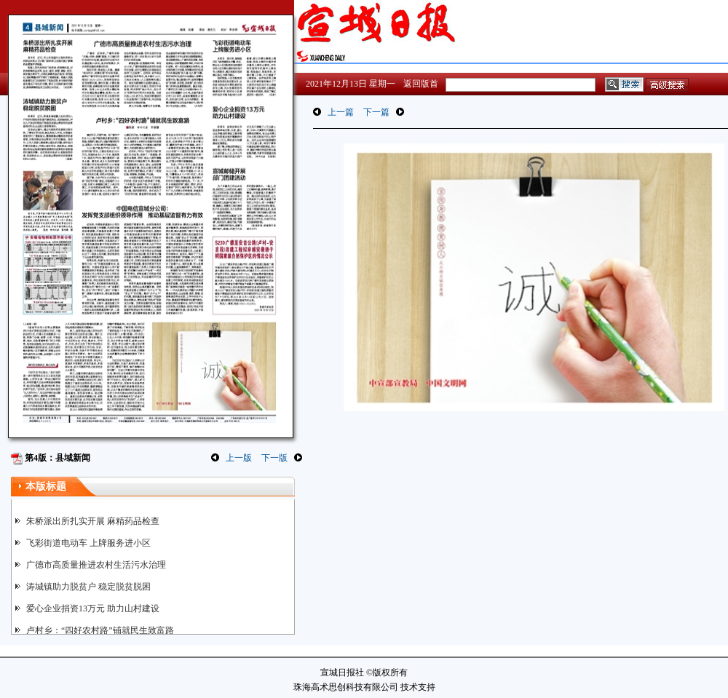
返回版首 (420, 84)
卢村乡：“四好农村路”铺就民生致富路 (100, 630)
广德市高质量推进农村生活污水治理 (96, 565)
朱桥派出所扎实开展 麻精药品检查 (92, 521)
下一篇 (376, 112)
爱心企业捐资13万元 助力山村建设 (92, 608)
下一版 (274, 458)
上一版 (239, 458)
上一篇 (341, 112)
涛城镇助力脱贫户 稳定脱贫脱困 (88, 587)
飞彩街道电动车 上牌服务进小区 (88, 543)
